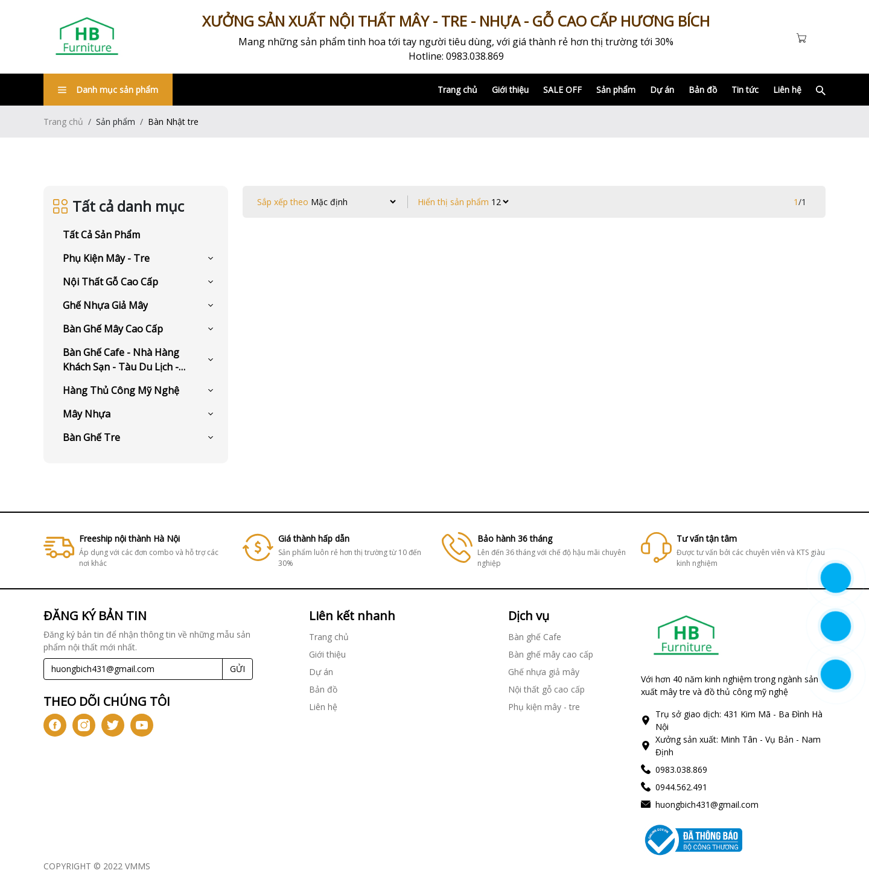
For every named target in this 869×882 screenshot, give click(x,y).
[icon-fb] (54, 725)
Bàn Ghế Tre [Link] (91, 437)
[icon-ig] (83, 725)
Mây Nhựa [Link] (86, 413)
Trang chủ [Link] (457, 89)
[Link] (86, 37)
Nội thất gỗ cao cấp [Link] (110, 281)
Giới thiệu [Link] (510, 89)
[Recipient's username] (133, 669)
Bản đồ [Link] (703, 89)
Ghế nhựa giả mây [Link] (105, 305)
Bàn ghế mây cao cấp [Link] (113, 328)
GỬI (237, 668)
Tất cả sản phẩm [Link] (101, 234)
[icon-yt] (141, 725)
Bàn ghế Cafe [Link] (534, 636)
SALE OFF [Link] (562, 89)
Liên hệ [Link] (787, 89)
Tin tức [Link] (745, 89)
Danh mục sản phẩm (108, 89)
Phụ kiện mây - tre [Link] (106, 258)
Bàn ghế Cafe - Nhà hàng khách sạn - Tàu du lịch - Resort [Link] (121, 360)
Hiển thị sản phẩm (453, 202)
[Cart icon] (804, 37)
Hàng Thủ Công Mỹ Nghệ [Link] (121, 390)
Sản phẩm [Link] (615, 89)
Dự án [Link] (662, 89)
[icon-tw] (112, 725)
